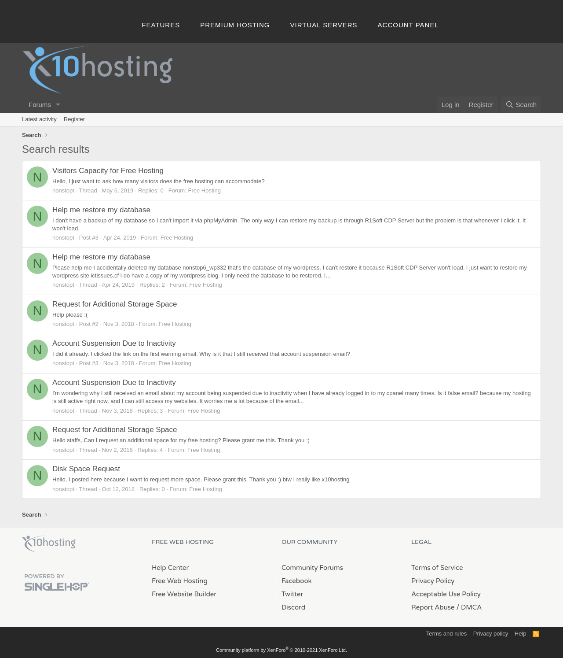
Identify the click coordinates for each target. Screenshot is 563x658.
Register (74, 119)
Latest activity (39, 119)
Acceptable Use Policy (446, 594)
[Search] (521, 104)
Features (161, 25)
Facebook (297, 581)
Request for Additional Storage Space (114, 304)
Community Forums (312, 568)
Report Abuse (433, 607)
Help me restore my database (101, 210)
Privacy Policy (432, 581)
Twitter (292, 594)
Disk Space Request (86, 469)
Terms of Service (437, 568)
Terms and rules (446, 633)
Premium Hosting (235, 25)
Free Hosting (204, 190)
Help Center (170, 568)
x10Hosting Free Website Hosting (49, 544)
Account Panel (408, 25)
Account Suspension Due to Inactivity (114, 343)
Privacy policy (490, 633)
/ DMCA (469, 607)
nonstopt (63, 190)
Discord (293, 607)
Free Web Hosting (180, 581)
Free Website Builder (184, 594)
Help (520, 633)
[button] (58, 104)
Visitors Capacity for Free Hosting (108, 170)
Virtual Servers (324, 25)
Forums (40, 104)
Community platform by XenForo (281, 650)
